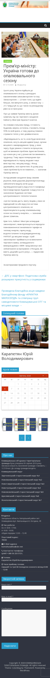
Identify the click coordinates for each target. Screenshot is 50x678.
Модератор (21, 85)
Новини (8, 61)
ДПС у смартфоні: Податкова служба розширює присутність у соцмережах (24, 277)
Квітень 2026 (25, 375)
